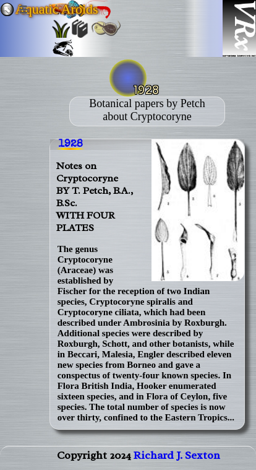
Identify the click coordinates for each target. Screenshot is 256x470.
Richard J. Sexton (177, 455)
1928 (70, 144)
